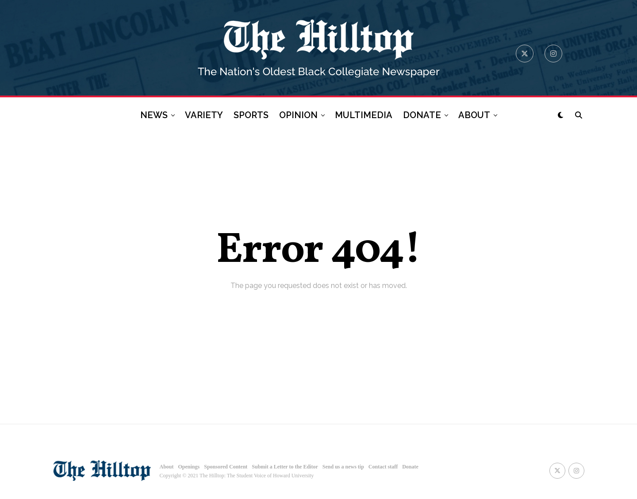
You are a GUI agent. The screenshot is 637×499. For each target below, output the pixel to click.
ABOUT (474, 115)
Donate (410, 467)
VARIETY (204, 115)
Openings (189, 467)
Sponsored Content (225, 467)
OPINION (298, 115)
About (167, 467)
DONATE (422, 115)
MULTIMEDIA (363, 115)
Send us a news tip (343, 467)
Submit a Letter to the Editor (285, 467)
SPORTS (251, 115)
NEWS (154, 115)
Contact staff (383, 467)
